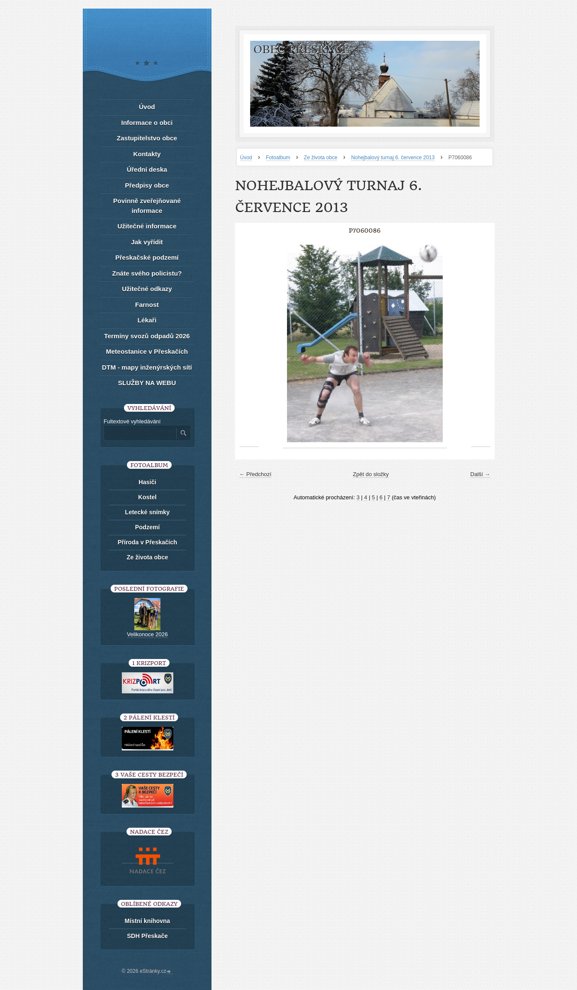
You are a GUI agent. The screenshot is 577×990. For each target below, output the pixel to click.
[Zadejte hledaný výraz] (140, 433)
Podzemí (147, 527)
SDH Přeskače (147, 935)
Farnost (147, 304)
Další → (480, 474)
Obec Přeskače (301, 49)
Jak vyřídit (147, 242)
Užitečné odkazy (147, 288)
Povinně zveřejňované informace (147, 205)
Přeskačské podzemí (147, 257)
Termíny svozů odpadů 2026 (147, 336)
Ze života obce (320, 158)
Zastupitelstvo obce (147, 138)
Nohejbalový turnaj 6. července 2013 (393, 158)
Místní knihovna (147, 920)
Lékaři (146, 320)
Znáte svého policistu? (147, 273)
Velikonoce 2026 (147, 634)
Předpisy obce (147, 185)
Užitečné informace (147, 226)
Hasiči (147, 482)
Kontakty (146, 154)
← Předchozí (255, 474)
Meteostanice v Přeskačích (147, 351)
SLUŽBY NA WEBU (147, 382)
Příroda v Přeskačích (147, 542)
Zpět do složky (371, 474)
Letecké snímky (147, 512)
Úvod (246, 158)
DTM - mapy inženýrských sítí (147, 367)
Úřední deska (147, 169)
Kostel (147, 497)
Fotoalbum (278, 158)
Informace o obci (146, 122)
